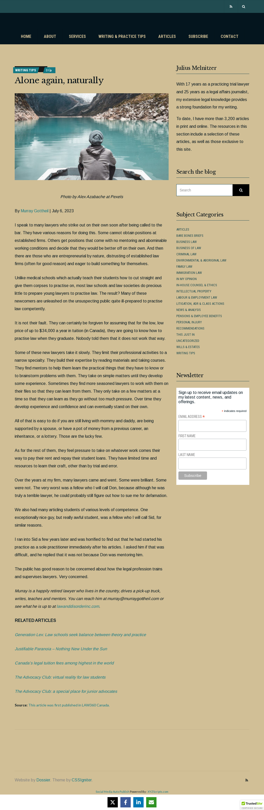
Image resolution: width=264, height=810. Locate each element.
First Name (186, 436)
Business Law (186, 242)
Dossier (43, 780)
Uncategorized (187, 341)
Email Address (191, 416)
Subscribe (198, 36)
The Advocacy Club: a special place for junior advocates (66, 691)
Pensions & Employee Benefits (199, 316)
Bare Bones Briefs (189, 236)
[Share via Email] (151, 802)
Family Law (184, 266)
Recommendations (190, 328)
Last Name (186, 455)
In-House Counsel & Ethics (196, 285)
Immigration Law (189, 273)
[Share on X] (113, 802)
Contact (229, 36)
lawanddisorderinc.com (77, 606)
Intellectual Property (193, 291)
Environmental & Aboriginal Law (201, 260)
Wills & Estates (188, 347)
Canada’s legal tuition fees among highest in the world (64, 663)
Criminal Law (186, 254)
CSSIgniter (82, 780)
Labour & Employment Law (196, 297)
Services (77, 36)
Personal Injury (189, 322)
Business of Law (188, 248)
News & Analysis (188, 310)
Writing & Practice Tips (122, 36)
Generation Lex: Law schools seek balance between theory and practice (80, 634)
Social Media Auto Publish (112, 791)
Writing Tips (25, 70)
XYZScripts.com (158, 791)
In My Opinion (186, 279)
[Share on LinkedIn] (138, 802)
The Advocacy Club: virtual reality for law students (60, 677)
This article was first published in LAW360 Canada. (69, 705)
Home (26, 36)
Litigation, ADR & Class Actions (200, 304)
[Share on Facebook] (125, 802)
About (50, 36)
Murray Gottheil (34, 211)
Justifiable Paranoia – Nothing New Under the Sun (61, 649)
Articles (167, 36)
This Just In (185, 334)
